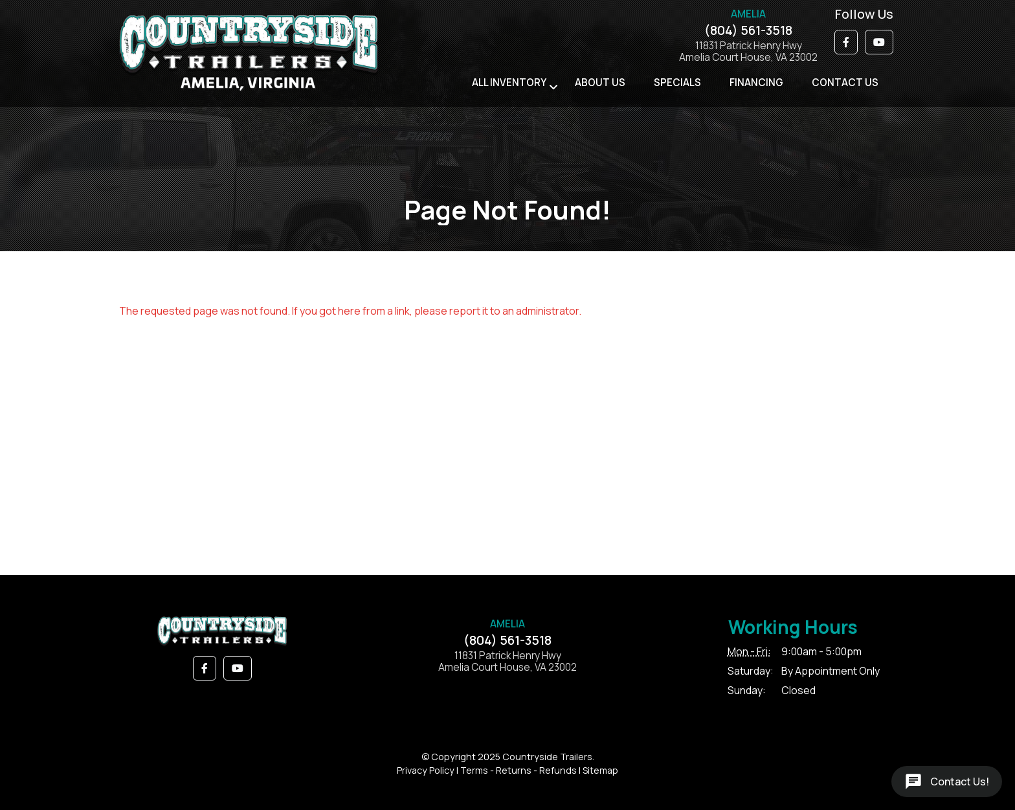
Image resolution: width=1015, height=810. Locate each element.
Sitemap (600, 770)
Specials (677, 82)
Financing (756, 82)
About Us (600, 82)
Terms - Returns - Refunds (518, 770)
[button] (846, 42)
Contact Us (845, 82)
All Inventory (509, 82)
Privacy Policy (425, 770)
